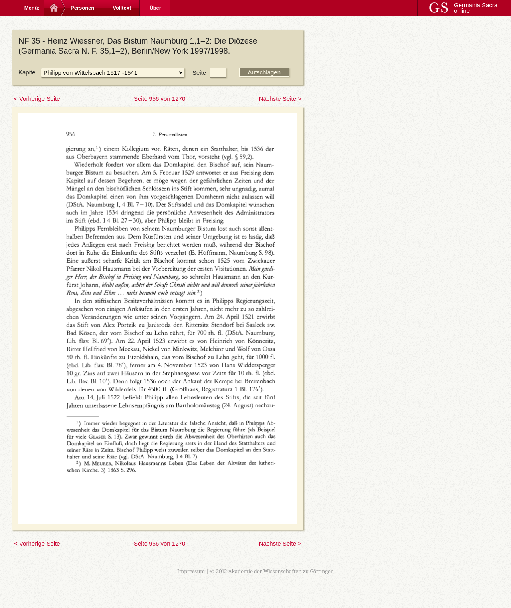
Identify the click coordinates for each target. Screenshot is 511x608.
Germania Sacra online (475, 8)
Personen (82, 8)
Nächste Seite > (280, 98)
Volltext (122, 8)
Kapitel (27, 72)
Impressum (191, 571)
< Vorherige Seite (37, 98)
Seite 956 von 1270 (159, 98)
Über (155, 8)
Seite (199, 72)
